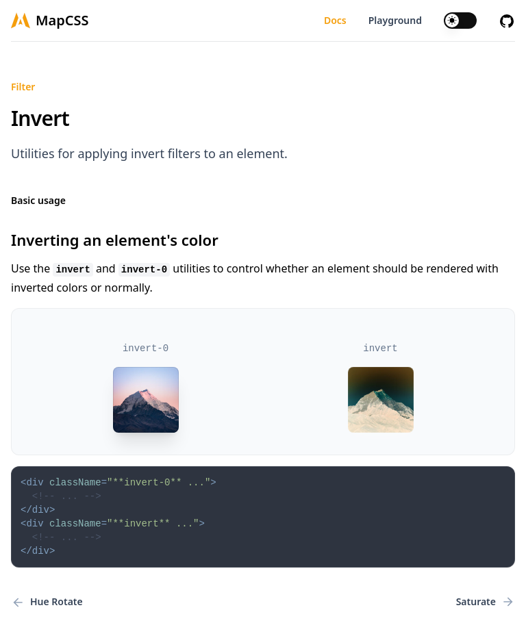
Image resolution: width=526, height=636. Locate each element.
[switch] (460, 20)
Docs (335, 20)
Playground (395, 20)
